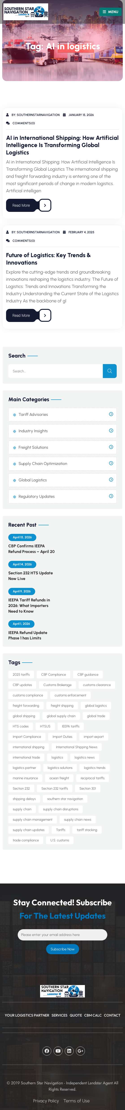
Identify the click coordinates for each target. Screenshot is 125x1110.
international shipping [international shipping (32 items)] (28, 747)
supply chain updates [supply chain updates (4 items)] (28, 830)
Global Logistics (33, 480)
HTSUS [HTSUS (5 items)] (45, 726)
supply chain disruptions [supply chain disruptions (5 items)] (60, 809)
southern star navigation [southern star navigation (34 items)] (65, 799)
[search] (110, 371)
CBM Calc (93, 1015)
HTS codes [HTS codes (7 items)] (20, 726)
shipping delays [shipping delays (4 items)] (24, 799)
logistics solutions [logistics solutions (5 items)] (60, 768)
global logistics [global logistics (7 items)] (96, 706)
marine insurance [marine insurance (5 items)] (25, 778)
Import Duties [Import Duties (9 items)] (62, 737)
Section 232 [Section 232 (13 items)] (21, 788)
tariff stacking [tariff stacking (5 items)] (87, 830)
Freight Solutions (33, 447)
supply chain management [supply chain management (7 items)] (32, 820)
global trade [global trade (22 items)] (96, 716)
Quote (76, 1015)
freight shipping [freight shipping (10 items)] (62, 706)
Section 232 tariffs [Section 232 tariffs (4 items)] (54, 788)
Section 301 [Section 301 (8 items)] (88, 788)
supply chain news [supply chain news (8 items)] (77, 820)
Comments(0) (20, 123)
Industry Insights (33, 430)
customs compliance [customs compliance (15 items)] (28, 695)
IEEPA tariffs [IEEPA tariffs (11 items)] (70, 726)
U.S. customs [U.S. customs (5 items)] (59, 840)
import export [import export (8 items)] (94, 737)
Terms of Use (76, 1100)
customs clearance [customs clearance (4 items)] (97, 685)
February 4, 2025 (78, 232)
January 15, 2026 (78, 115)
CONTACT (112, 1015)
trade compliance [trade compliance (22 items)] (26, 840)
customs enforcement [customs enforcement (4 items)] (70, 695)
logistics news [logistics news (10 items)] (85, 757)
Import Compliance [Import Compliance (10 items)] (27, 737)
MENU (110, 12)
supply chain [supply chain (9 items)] (22, 809)
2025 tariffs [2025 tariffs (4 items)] (21, 675)
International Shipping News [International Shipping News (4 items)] (76, 747)
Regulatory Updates (37, 496)
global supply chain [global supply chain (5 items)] (61, 716)
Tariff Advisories (33, 414)
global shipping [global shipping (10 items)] (24, 716)
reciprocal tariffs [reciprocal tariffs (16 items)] (92, 778)
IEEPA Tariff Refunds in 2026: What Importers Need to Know (29, 606)
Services (59, 1015)
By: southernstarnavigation (33, 115)
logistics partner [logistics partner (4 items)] (24, 768)
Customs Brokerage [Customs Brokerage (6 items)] (57, 685)
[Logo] (20, 11)
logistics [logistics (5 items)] (57, 757)
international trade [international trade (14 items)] (26, 757)
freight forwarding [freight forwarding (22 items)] (26, 706)
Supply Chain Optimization (43, 463)
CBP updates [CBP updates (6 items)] (22, 685)
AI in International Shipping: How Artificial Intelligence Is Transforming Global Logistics (62, 145)
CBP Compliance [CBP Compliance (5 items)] (53, 675)
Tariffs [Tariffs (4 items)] (60, 830)
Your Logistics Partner (27, 1015)
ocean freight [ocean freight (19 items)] (59, 778)
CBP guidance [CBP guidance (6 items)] (88, 675)
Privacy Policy (46, 1100)
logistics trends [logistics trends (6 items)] (94, 768)
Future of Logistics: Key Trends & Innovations (48, 258)
